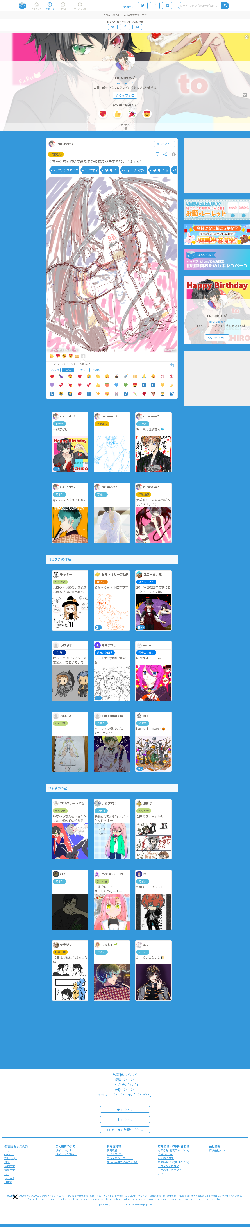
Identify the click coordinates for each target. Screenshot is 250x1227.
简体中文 (9, 1166)
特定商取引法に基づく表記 (122, 1162)
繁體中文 (9, 1170)
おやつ (82, 370)
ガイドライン (115, 1154)
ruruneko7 (125, 77)
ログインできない (168, 1166)
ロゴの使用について (170, 1170)
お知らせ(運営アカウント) (173, 1150)
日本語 (8, 1182)
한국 (7, 1162)
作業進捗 (56, 154)
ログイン (125, 1109)
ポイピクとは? (64, 1150)
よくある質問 (166, 1158)
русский (9, 1178)
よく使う (54, 370)
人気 (68, 370)
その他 (95, 370)
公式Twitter (165, 1154)
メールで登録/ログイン (125, 1129)
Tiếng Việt (10, 1158)
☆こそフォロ (125, 95)
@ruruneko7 (125, 83)
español (9, 1154)
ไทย (6, 1174)
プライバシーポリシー (120, 1158)
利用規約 (112, 1150)
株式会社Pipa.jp (218, 1150)
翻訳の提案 (21, 1146)
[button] (15, 1196)
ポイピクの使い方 (66, 1154)
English (8, 1150)
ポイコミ (163, 1174)
